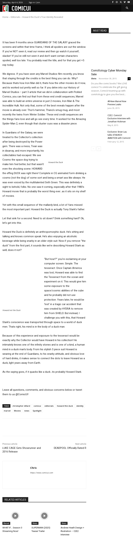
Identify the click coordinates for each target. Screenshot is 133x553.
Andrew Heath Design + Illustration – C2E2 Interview (72, 531)
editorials (49, 406)
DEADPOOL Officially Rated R (70, 448)
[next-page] (99, 149)
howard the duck (65, 406)
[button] (127, 8)
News (35, 523)
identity (79, 406)
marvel (7, 410)
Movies (17, 410)
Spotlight (37, 410)
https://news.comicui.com (41, 473)
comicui (37, 406)
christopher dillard (21, 406)
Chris (15, 14)
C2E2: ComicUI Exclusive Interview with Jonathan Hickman (119, 118)
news (26, 410)
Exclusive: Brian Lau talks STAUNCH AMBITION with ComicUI (119, 135)
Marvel (6, 523)
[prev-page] (93, 149)
